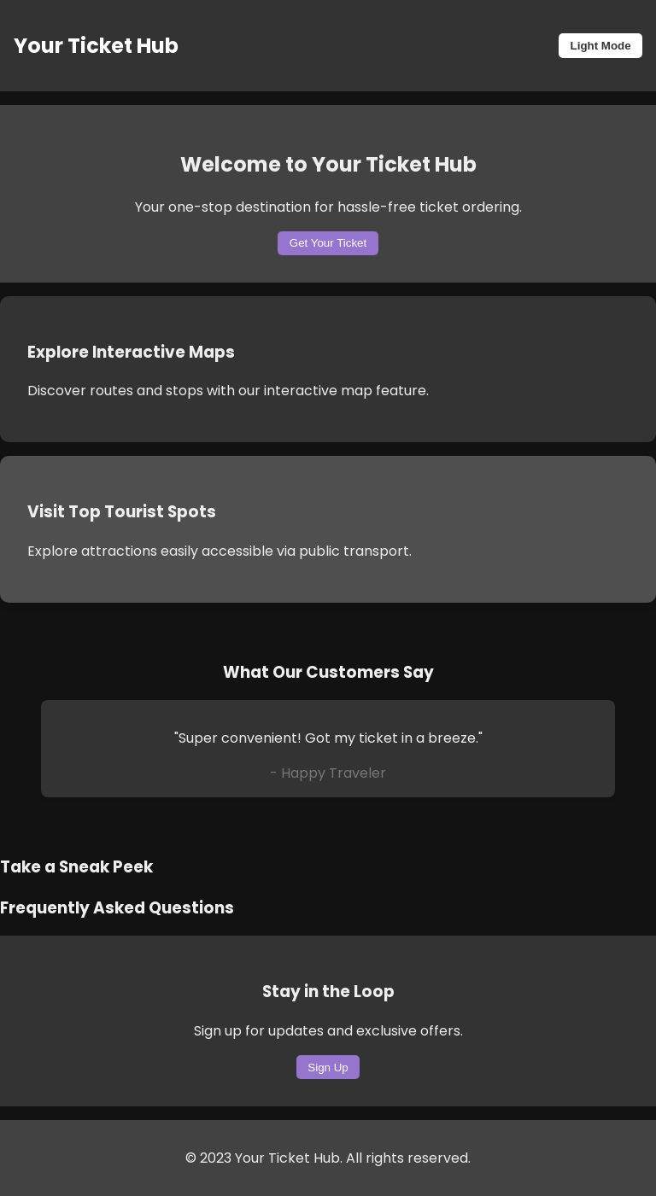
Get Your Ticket (328, 242)
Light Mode (601, 45)
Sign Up (328, 1067)
